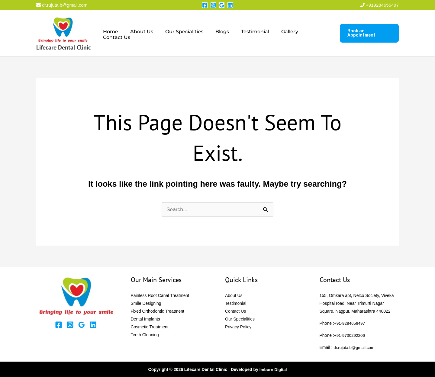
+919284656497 (382, 5)
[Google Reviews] (221, 5)
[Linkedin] (230, 5)
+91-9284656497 (350, 323)
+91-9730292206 (350, 335)
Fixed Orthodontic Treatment (157, 311)
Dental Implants (145, 319)
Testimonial (249, 33)
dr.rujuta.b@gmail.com (61, 5)
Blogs (218, 33)
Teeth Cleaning (145, 334)
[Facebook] (205, 5)
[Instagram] (213, 5)
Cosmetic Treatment (150, 326)
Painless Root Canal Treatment (160, 295)
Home (114, 33)
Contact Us (313, 33)
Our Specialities (183, 33)
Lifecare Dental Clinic (63, 47)
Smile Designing (146, 303)
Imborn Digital (273, 369)
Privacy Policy (238, 326)
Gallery (281, 33)
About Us (142, 33)
